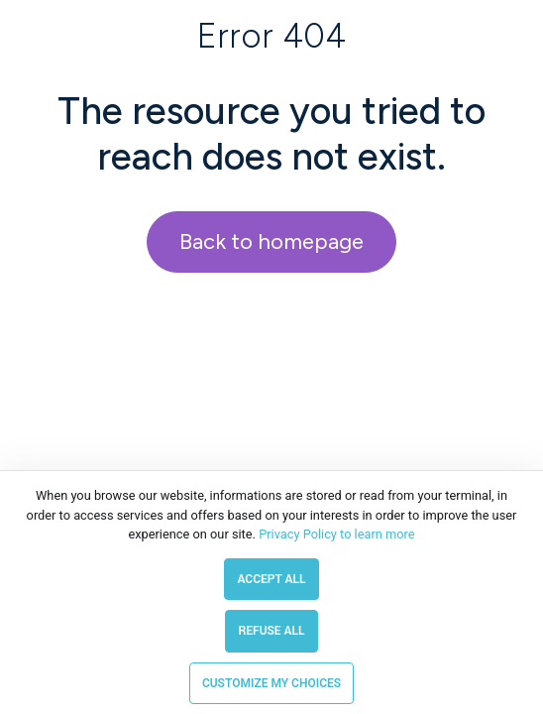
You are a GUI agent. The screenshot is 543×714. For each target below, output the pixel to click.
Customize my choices (271, 683)
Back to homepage (271, 241)
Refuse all (271, 631)
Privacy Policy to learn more (335, 534)
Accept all (271, 579)
